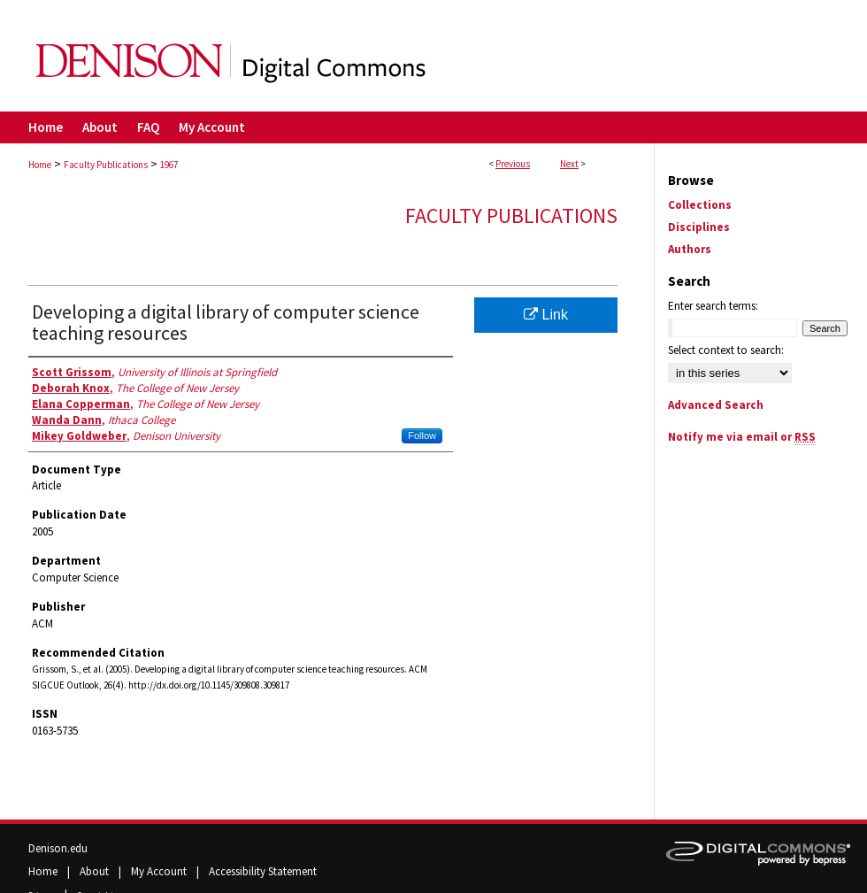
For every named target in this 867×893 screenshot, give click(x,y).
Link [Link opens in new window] (546, 314)
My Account (160, 871)
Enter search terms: (713, 305)
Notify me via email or (742, 436)
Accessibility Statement (263, 871)
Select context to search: (726, 350)
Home (39, 164)
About (95, 871)
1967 (169, 164)
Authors (689, 249)
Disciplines (699, 227)
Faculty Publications (106, 164)
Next (569, 164)
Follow (422, 435)
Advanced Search (715, 404)
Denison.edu (58, 848)
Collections (700, 204)
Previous (512, 164)
